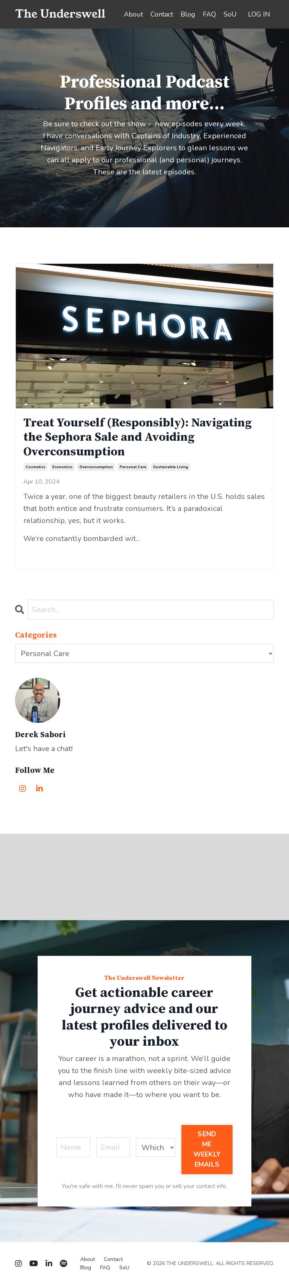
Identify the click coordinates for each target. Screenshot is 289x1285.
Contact (162, 14)
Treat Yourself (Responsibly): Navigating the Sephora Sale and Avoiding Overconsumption (137, 437)
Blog (188, 14)
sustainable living (170, 467)
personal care (133, 467)
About (133, 14)
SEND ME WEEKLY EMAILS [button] (207, 1149)
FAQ (209, 14)
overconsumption (96, 467)
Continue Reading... (47, 553)
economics (62, 467)
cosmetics (36, 467)
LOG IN (259, 14)
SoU (230, 14)
